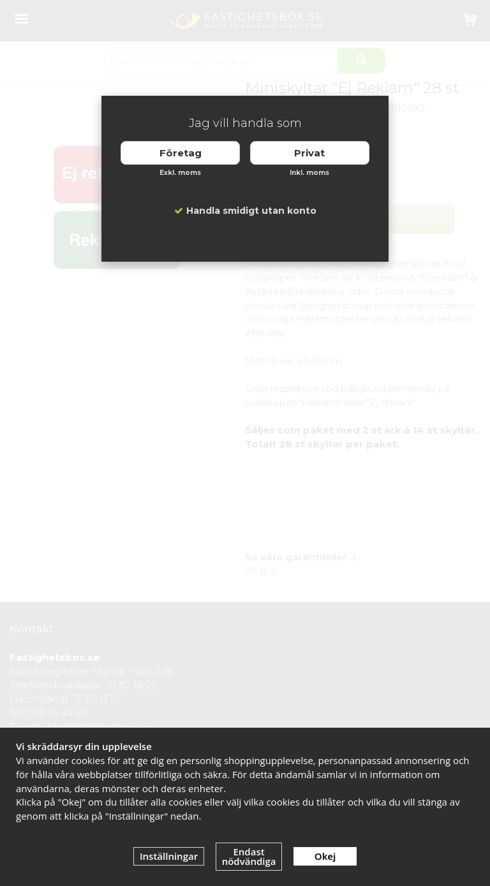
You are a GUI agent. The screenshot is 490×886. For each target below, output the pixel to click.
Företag (181, 153)
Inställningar (169, 856)
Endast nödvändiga (249, 856)
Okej (325, 856)
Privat (309, 153)
